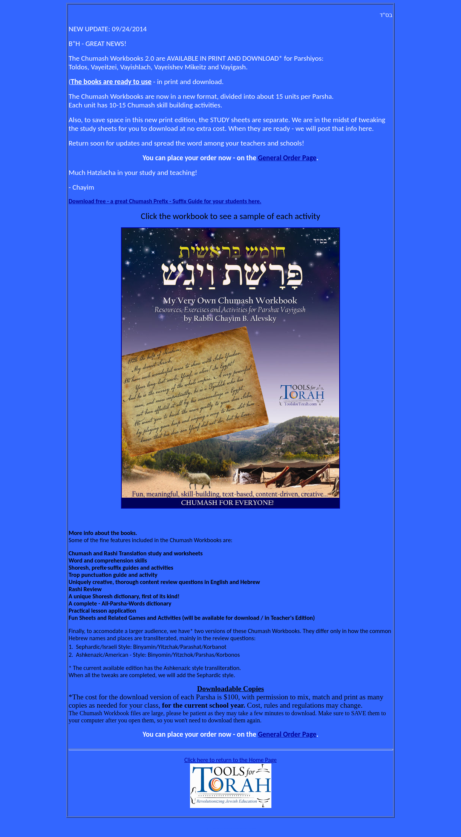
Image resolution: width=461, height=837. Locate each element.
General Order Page (287, 157)
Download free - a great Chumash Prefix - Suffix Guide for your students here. (165, 201)
